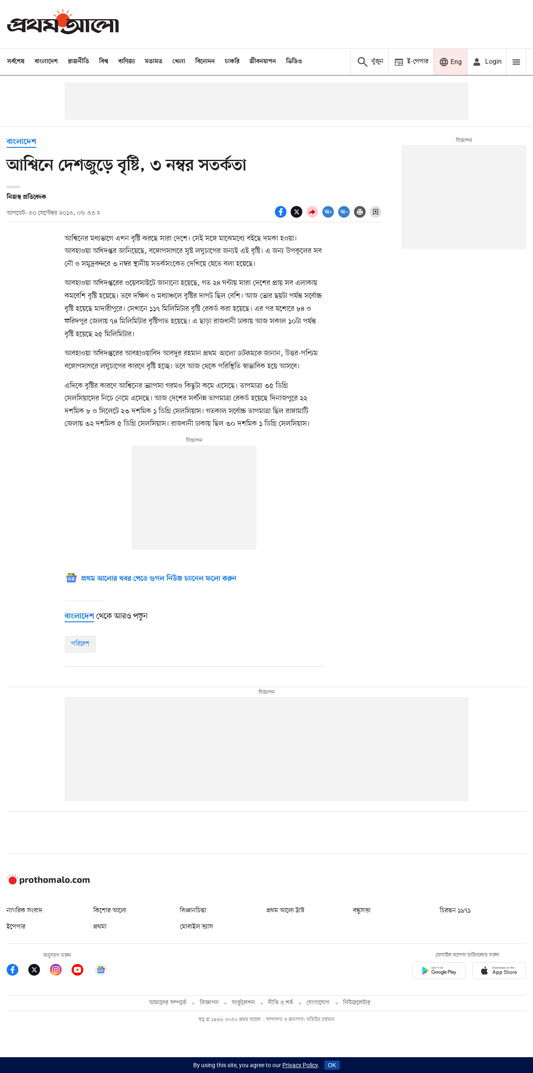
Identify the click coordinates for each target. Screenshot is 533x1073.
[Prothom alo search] (370, 62)
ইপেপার (16, 926)
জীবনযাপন (262, 61)
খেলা (178, 61)
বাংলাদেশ (46, 61)
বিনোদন (205, 61)
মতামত (153, 61)
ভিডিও (294, 61)
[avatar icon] (486, 62)
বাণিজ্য (126, 61)
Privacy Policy (300, 1065)
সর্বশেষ (16, 61)
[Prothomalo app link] (438, 972)
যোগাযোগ (318, 1003)
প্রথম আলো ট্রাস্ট (285, 910)
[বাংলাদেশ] (79, 616)
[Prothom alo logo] (48, 883)
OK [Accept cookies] (332, 1065)
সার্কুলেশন (243, 1003)
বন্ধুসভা (362, 910)
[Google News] (151, 579)
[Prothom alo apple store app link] (498, 972)
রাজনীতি (78, 61)
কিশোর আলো (110, 910)
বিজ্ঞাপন (209, 1003)
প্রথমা (100, 926)
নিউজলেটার (357, 1003)
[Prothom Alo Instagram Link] (61, 971)
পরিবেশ (80, 643)
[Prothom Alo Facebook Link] (17, 971)
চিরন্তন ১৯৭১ (455, 910)
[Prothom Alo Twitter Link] (39, 971)
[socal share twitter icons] (298, 216)
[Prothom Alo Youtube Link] (82, 971)
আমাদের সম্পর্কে (168, 1003)
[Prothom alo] (63, 24)
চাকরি (232, 61)
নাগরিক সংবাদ (24, 910)
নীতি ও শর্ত (280, 1003)
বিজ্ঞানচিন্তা (193, 910)
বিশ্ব (103, 61)
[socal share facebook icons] (283, 216)
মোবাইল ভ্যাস (196, 926)
